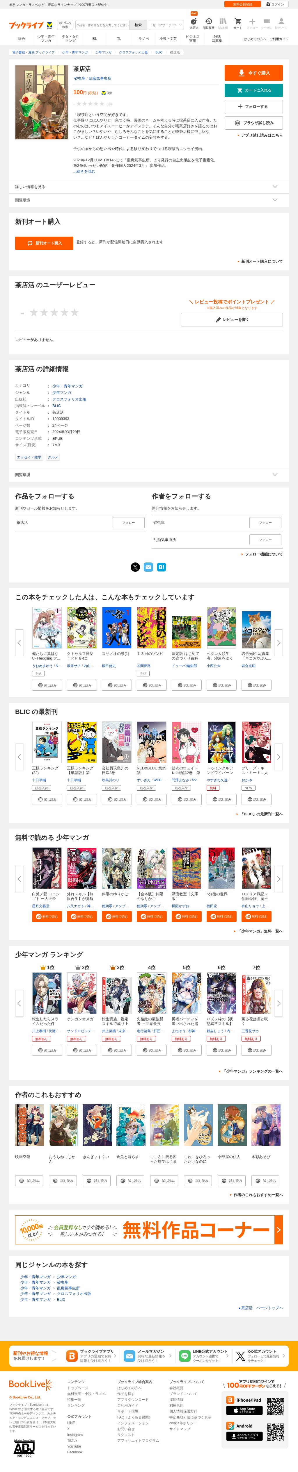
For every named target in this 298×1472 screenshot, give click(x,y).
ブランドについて (183, 1394)
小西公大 (214, 666)
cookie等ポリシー (183, 1423)
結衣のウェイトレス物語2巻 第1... (186, 773)
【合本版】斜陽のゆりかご (150, 896)
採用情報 (176, 1400)
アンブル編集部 (127, 906)
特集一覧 (74, 1400)
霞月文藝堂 (40, 906)
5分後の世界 (217, 894)
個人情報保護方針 (183, 1411)
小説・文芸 (168, 39)
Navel (60, 666)
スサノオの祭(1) (115, 653)
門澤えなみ (180, 780)
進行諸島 (144, 1031)
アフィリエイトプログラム (138, 1441)
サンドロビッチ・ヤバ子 (86, 1031)
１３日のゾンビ (150, 653)
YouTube (74, 1446)
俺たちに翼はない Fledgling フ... (46, 655)
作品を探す (126, 1394)
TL (119, 39)
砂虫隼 (80, 78)
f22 (194, 780)
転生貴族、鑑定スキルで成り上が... (115, 1023)
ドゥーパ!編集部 (184, 666)
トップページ (77, 1388)
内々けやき (235, 1031)
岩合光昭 (249, 666)
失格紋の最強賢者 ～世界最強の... (150, 1023)
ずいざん (144, 780)
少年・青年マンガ (46, 39)
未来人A (124, 1031)
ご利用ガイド (279, 39)
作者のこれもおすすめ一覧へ (258, 1195)
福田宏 (212, 906)
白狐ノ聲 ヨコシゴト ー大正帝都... (46, 898)
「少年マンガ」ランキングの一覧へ (252, 1071)
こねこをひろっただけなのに (197, 1159)
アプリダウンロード (133, 1400)
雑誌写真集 (217, 39)
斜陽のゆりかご (115, 894)
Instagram (75, 1435)
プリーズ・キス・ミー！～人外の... (255, 773)
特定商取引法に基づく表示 (190, 1417)
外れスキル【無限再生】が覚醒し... (80, 898)
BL (95, 38)
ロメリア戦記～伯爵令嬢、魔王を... (255, 898)
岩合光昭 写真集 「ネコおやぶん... (256, 655)
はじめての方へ (255, 39)
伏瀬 (52, 1031)
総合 (21, 39)
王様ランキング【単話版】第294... (80, 773)
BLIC (56, 405)
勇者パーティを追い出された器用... (185, 1023)
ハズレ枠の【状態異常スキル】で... (220, 1023)
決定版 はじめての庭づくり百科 (185, 655)
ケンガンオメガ (80, 1019)
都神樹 (193, 1031)
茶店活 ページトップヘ (260, 1308)
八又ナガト (75, 906)
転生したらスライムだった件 (45, 1021)
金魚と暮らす (127, 1157)
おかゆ (247, 780)
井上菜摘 (109, 1031)
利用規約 (176, 1405)
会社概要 (176, 1388)
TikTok (72, 1441)
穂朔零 (107, 906)
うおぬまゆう (42, 666)
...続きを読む (84, 171)
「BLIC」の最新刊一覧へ (261, 814)
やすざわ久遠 (217, 780)
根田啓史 (109, 666)
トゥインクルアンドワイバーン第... (220, 773)
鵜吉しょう (215, 1031)
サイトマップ (179, 1429)
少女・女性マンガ (70, 39)
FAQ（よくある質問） (134, 1417)
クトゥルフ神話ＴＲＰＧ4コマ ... (80, 658)
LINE (71, 1423)
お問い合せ (126, 1429)
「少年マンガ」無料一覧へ (260, 931)
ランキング (76, 1405)
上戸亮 (267, 906)
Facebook (75, 1452)
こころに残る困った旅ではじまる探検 (163, 1161)
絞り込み (65, 25)
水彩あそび (260, 1157)
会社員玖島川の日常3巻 (115, 770)
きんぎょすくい (96, 1157)
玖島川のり (110, 780)
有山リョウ (250, 906)
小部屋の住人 (229, 1157)
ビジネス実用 (193, 39)
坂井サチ (74, 666)
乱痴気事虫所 (100, 78)
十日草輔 (39, 780)
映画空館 (22, 1157)
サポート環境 (127, 1411)
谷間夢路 (144, 666)
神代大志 (94, 906)
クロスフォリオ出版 (69, 399)
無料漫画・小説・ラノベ (86, 1394)
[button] (47, 685)
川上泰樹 (39, 1031)
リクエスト (126, 1435)
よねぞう (179, 1031)
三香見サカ (250, 1031)
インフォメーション (133, 1423)
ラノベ (144, 39)
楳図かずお (180, 906)
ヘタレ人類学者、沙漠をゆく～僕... (220, 658)
